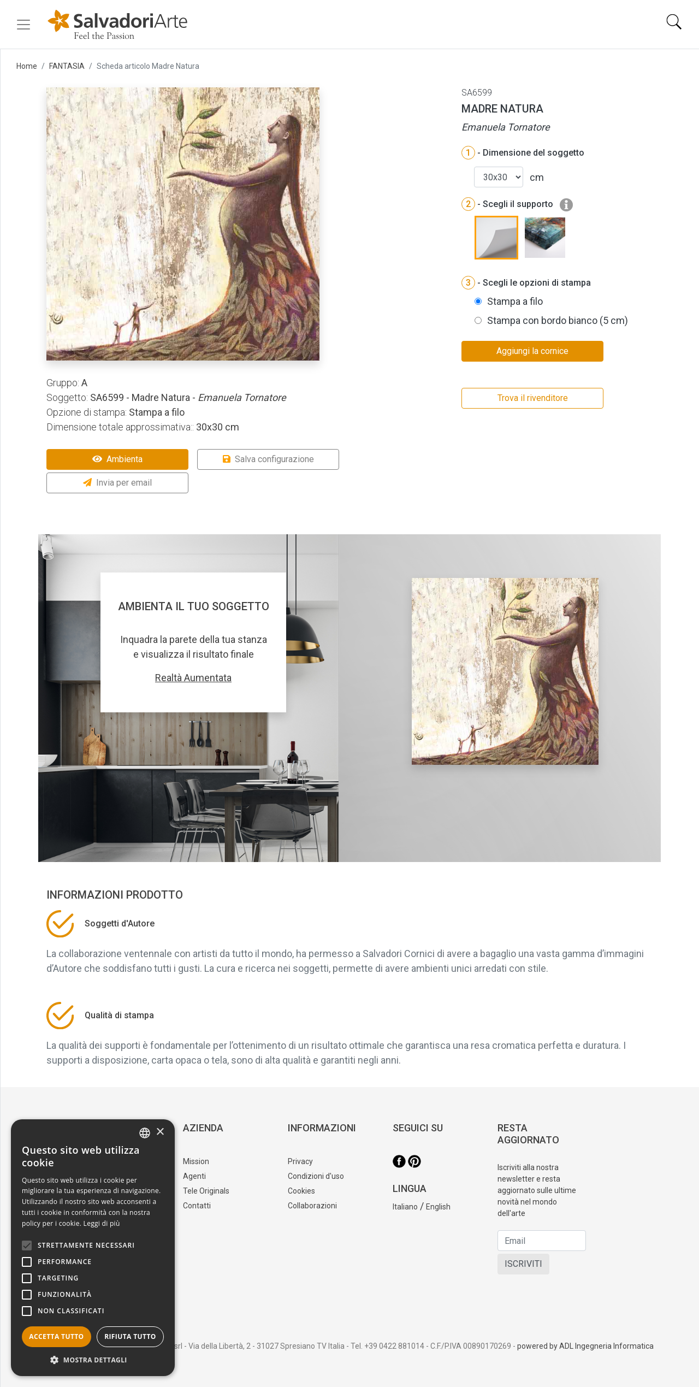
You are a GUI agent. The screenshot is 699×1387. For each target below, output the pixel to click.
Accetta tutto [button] (56, 1336)
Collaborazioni (312, 1205)
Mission (196, 1161)
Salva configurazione (268, 459)
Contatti (197, 1205)
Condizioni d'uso (316, 1176)
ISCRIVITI (523, 1264)
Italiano (405, 1206)
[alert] (93, 1247)
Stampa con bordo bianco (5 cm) (557, 320)
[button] (93, 1359)
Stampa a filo (515, 301)
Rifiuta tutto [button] (130, 1336)
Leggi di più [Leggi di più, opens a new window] (102, 1223)
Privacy (300, 1161)
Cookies (301, 1191)
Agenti (194, 1176)
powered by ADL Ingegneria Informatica (585, 1346)
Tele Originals (206, 1191)
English (438, 1206)
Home (26, 66)
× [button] (160, 1132)
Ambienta (117, 459)
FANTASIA (67, 66)
